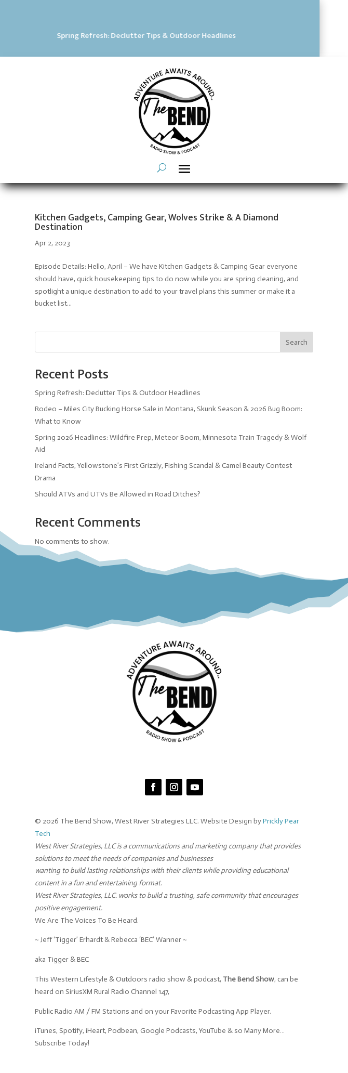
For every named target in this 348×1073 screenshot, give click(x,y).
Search (296, 342)
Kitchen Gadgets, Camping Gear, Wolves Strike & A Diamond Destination (156, 222)
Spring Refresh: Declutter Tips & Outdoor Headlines (117, 392)
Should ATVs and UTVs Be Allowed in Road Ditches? (117, 494)
